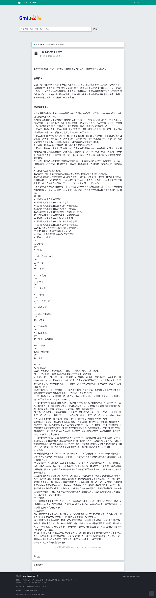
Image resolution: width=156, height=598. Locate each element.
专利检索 (33, 3)
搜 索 (95, 29)
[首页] (34, 44)
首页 (25, 3)
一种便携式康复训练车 (56, 44)
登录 (136, 3)
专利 (38, 556)
